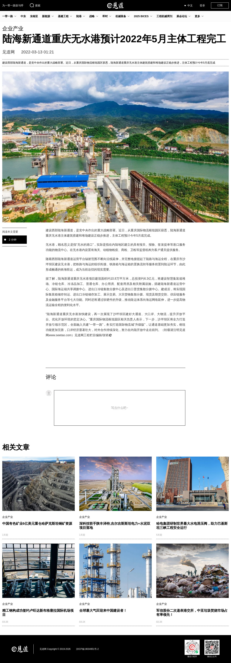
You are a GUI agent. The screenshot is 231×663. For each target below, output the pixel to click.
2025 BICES (141, 16)
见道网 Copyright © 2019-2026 (55, 649)
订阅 (220, 5)
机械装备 (121, 16)
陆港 (79, 16)
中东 (23, 16)
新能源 (46, 16)
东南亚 (34, 16)
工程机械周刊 (164, 16)
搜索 (34, 5)
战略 (92, 16)
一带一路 (7, 16)
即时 (105, 16)
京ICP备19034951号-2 (87, 649)
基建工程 (63, 16)
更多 (197, 16)
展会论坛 (181, 16)
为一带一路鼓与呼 (12, 5)
